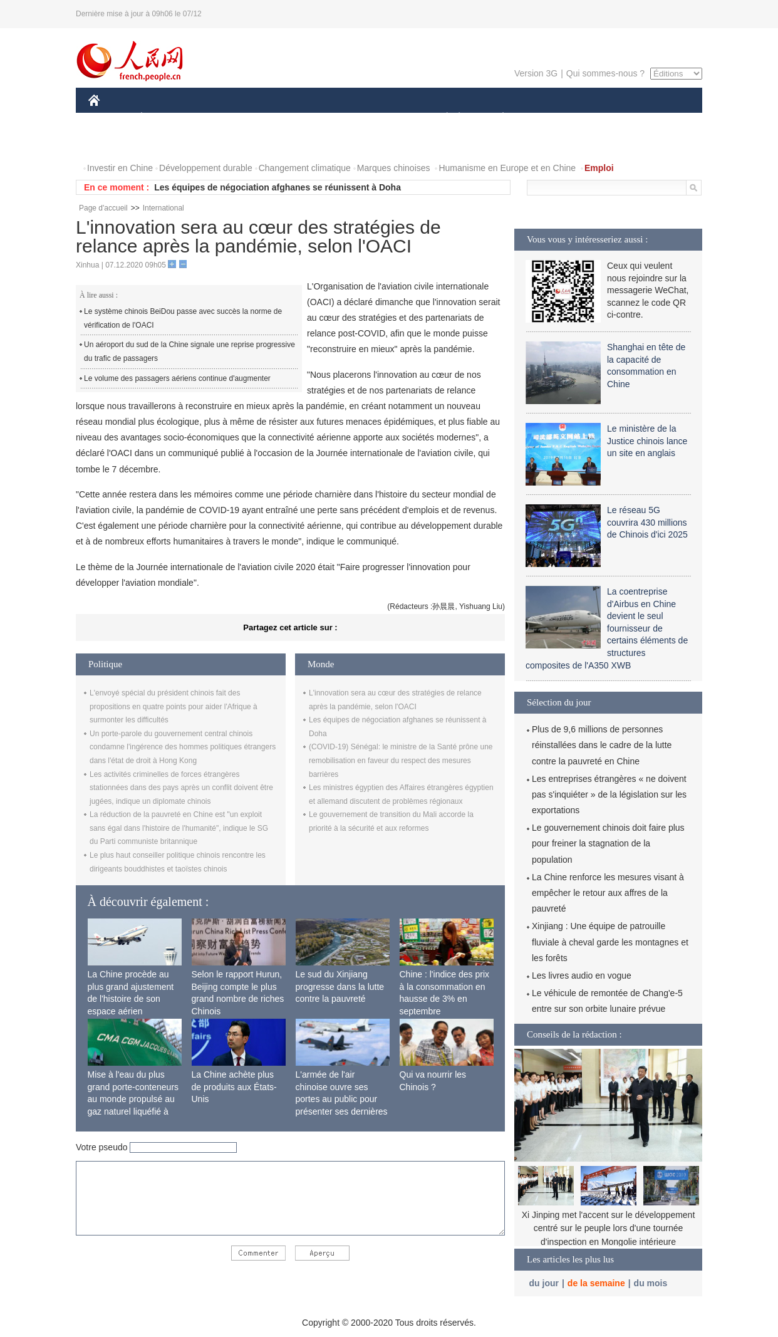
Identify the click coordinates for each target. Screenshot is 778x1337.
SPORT (546, 118)
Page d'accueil (103, 208)
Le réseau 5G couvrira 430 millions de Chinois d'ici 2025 (647, 522)
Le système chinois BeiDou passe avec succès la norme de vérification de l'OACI (183, 318)
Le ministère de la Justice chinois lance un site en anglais (647, 441)
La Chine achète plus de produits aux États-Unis (234, 1086)
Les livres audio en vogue (581, 975)
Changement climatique (305, 168)
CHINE (110, 118)
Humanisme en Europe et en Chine (507, 168)
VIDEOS (164, 143)
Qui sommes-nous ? (605, 73)
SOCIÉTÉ (441, 118)
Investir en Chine (120, 168)
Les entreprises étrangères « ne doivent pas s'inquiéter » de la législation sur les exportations (609, 794)
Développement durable (205, 168)
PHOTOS (114, 143)
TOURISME (600, 118)
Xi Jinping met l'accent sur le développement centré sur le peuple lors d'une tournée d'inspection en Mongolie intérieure (608, 1228)
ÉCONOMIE (164, 118)
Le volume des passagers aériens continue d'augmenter (177, 378)
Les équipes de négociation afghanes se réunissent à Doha (277, 187)
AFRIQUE (274, 118)
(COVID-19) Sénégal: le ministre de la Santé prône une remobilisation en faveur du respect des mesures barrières (401, 760)
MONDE (221, 118)
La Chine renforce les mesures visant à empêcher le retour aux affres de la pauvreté (608, 892)
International (163, 208)
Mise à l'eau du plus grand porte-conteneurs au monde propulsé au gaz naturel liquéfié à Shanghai (133, 1098)
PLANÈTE (496, 118)
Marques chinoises (393, 168)
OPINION (659, 118)
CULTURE (385, 118)
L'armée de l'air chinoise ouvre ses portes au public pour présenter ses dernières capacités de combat (342, 1098)
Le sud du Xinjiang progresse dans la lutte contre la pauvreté (340, 986)
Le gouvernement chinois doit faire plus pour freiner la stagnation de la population (608, 843)
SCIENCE (329, 118)
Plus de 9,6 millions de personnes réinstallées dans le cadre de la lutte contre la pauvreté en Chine (602, 745)
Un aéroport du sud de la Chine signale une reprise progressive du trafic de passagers (189, 351)
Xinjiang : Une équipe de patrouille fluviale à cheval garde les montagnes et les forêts (610, 941)
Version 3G (536, 73)
